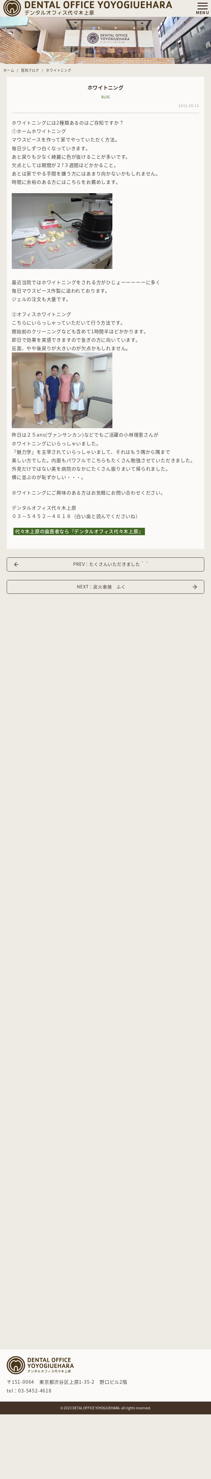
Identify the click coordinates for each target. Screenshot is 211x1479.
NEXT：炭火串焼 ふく (101, 586)
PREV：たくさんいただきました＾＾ (111, 564)
